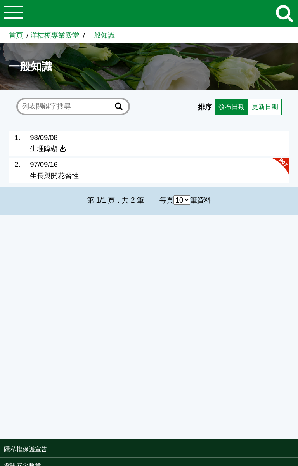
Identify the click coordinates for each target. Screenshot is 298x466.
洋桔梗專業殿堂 (54, 35)
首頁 (16, 35)
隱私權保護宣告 (25, 449)
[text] (67, 106)
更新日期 (264, 106)
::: (295, 450)
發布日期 (229, 106)
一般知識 (101, 35)
